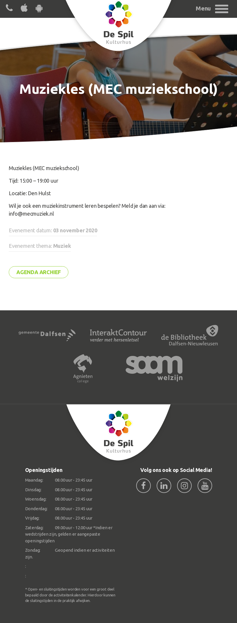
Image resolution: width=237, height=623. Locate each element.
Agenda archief (38, 272)
